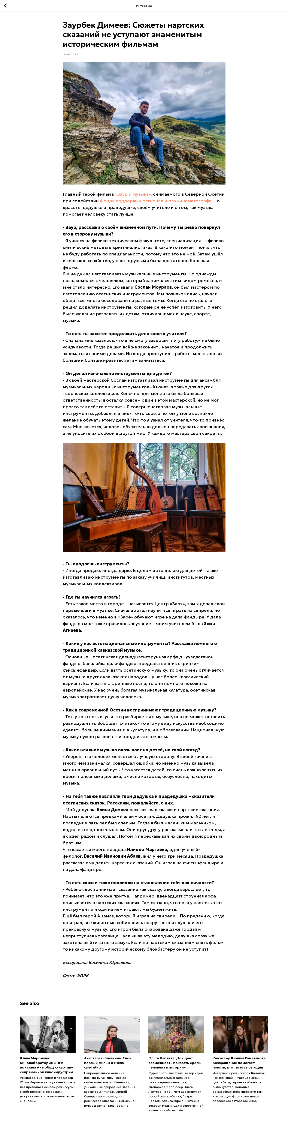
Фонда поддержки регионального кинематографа (155, 201)
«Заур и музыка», (133, 194)
